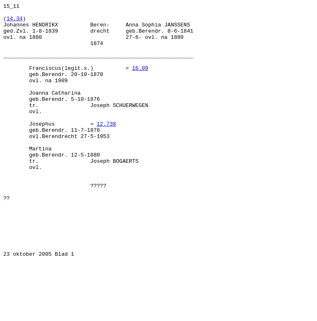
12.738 (106, 148)
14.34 (15, 22)
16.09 (140, 81)
